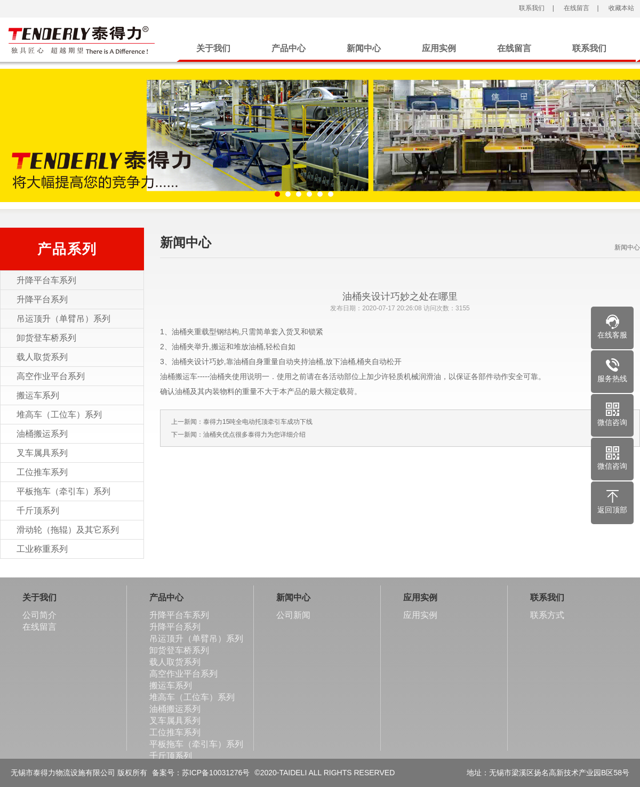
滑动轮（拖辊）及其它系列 (68, 529)
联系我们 (531, 8)
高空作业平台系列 (51, 376)
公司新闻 (293, 615)
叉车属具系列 (42, 452)
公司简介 (39, 615)
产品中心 (288, 48)
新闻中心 (364, 48)
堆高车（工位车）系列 (59, 414)
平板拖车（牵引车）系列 (63, 491)
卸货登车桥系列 (46, 337)
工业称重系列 (42, 548)
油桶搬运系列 (42, 433)
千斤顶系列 (38, 510)
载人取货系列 (42, 357)
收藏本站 (620, 8)
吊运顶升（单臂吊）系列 (63, 318)
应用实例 (439, 48)
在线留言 (575, 8)
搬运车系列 (38, 395)
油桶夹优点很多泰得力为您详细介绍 (254, 434)
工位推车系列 (42, 472)
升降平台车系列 (46, 280)
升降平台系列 (42, 299)
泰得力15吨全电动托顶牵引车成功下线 (258, 421)
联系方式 (547, 615)
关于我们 (213, 48)
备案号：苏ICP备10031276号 (201, 772)
